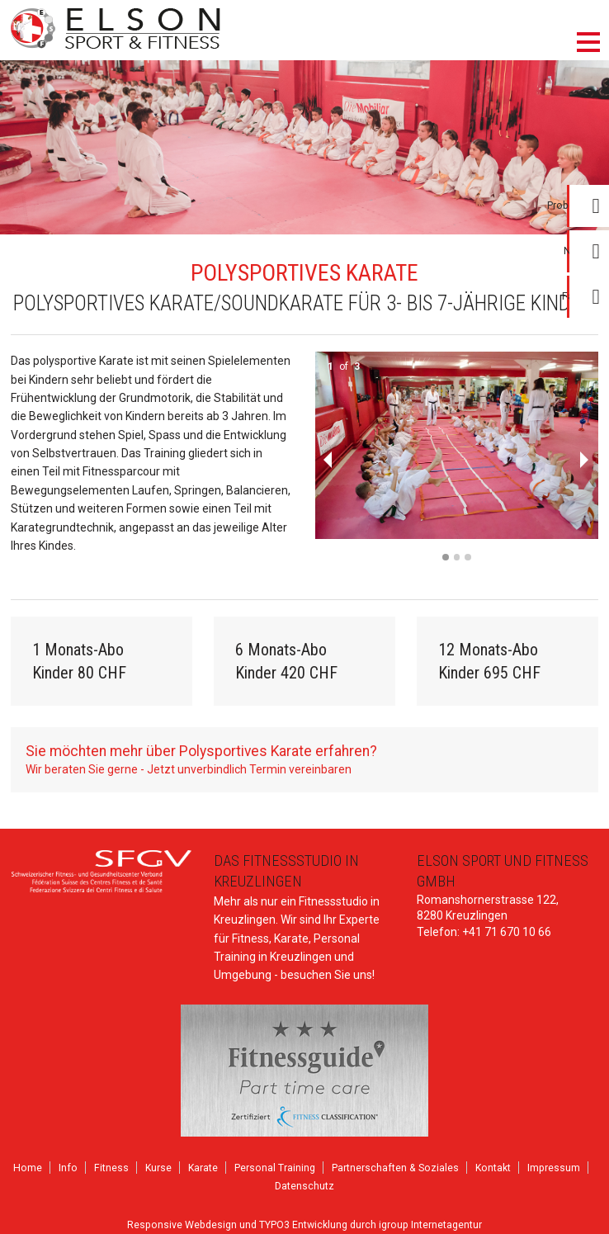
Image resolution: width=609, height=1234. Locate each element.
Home (27, 1168)
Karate (203, 1168)
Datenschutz (304, 1186)
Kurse (158, 1168)
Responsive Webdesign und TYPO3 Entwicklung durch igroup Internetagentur (304, 1225)
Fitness (111, 1168)
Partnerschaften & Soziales (395, 1168)
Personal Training (274, 1168)
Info (68, 1168)
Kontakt (493, 1168)
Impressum (553, 1168)
